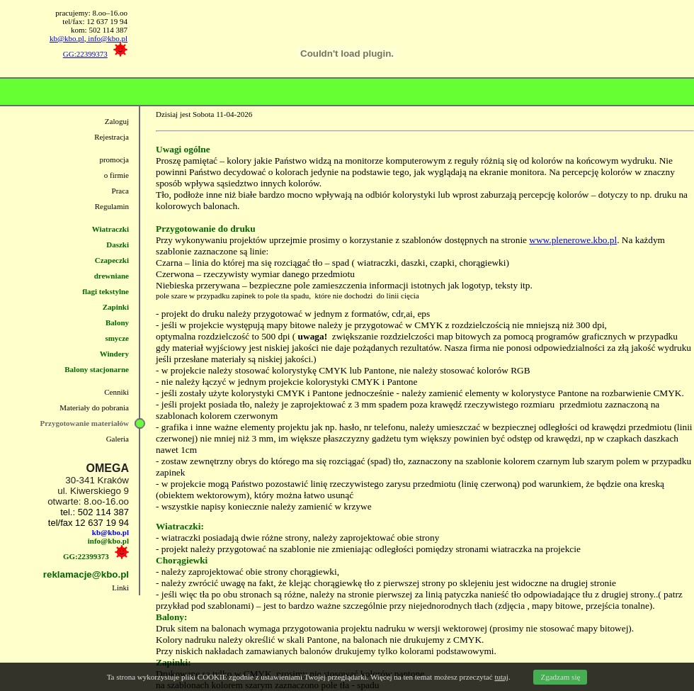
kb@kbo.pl (67, 38)
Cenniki (116, 392)
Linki (120, 587)
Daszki (117, 244)
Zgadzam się (560, 677)
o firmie (116, 175)
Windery (114, 353)
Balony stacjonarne (96, 369)
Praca (120, 190)
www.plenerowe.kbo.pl (573, 240)
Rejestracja (111, 137)
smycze (117, 338)
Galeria (117, 438)
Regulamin (112, 206)
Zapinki (116, 307)
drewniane (111, 275)
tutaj (501, 677)
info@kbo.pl (106, 38)
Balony (117, 322)
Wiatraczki (110, 229)
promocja (114, 159)
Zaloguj (117, 121)
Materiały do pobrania (94, 407)
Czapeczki (112, 260)
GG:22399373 (85, 54)
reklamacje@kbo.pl (86, 574)
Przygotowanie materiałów (84, 423)
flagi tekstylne (105, 291)
